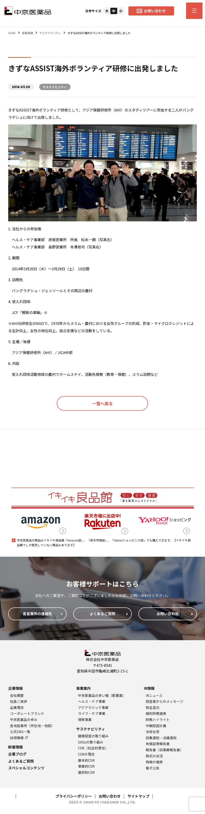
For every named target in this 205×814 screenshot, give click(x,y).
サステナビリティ (90, 729)
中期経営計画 (156, 725)
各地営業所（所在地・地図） (32, 725)
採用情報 (19, 737)
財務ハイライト (158, 719)
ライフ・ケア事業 (91, 713)
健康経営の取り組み (93, 735)
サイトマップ (138, 796)
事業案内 (83, 688)
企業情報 (15, 688)
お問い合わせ (110, 796)
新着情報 (15, 747)
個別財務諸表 (156, 713)
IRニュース (154, 695)
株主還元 (152, 707)
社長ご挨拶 (18, 701)
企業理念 (17, 707)
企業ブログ (17, 754)
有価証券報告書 (158, 743)
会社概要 (17, 695)
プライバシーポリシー (73, 796)
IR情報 (149, 688)
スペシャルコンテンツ (26, 768)
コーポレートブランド (27, 713)
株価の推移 (154, 761)
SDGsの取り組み (90, 742)
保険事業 (85, 719)
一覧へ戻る (102, 403)
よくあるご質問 (21, 761)
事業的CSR (86, 766)
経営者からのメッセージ (164, 701)
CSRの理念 (86, 754)
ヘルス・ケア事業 (91, 701)
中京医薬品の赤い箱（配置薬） (102, 695)
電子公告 (152, 768)
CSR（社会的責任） (93, 748)
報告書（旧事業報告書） (164, 749)
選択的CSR (86, 772)
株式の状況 (154, 755)
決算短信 (152, 731)
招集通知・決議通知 (161, 737)
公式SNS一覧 (20, 731)
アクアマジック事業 (93, 707)
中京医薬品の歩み (23, 719)
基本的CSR (86, 760)
